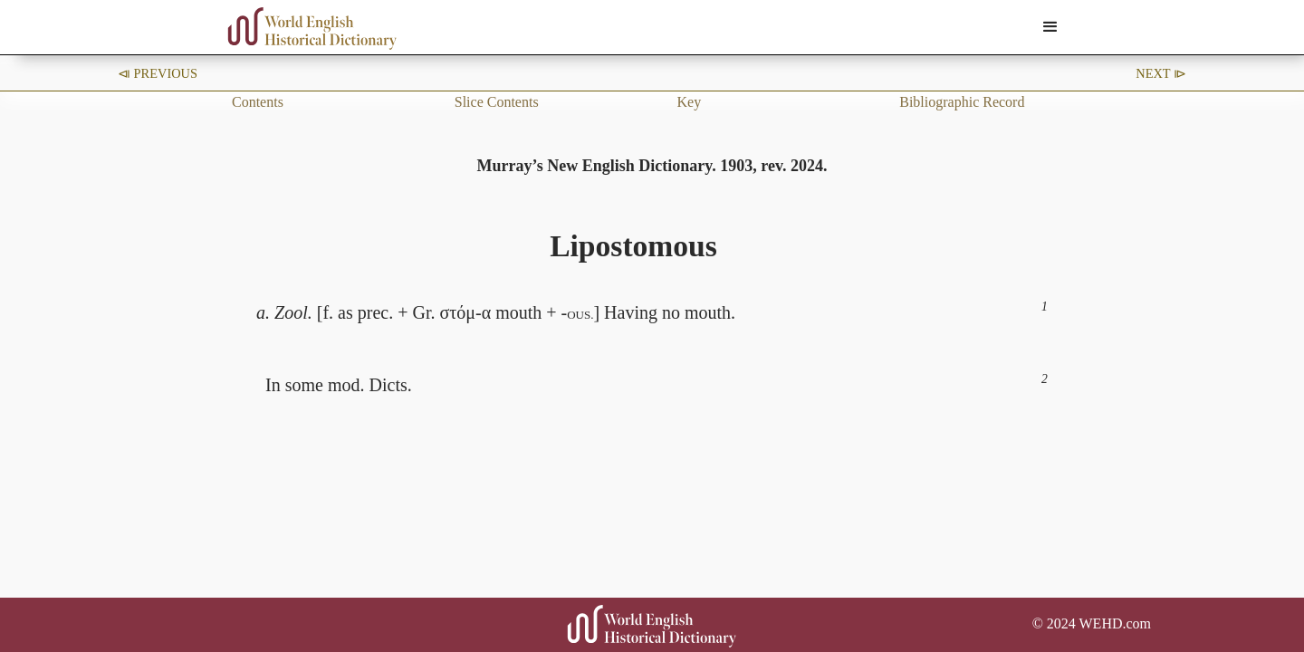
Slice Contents (497, 102)
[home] (312, 28)
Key (689, 102)
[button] (1050, 27)
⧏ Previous (157, 73)
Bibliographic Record (961, 102)
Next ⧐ (1161, 73)
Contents (257, 102)
